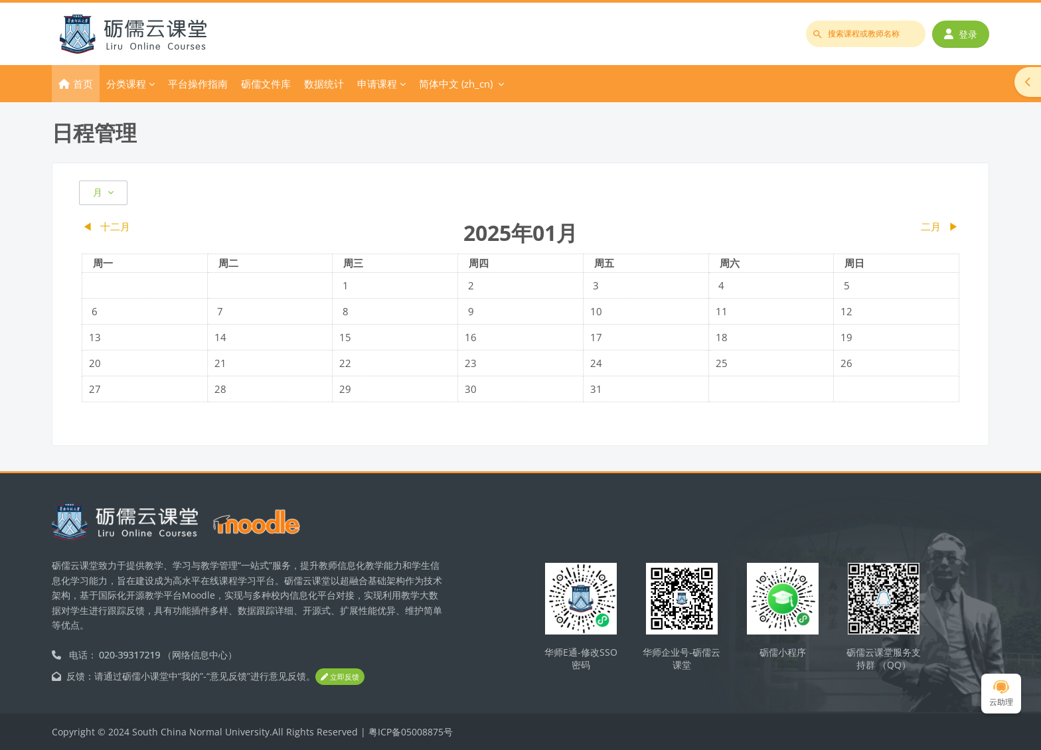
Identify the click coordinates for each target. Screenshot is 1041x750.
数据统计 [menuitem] (324, 83)
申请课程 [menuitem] (377, 83)
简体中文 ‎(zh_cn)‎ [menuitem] (456, 83)
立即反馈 (340, 677)
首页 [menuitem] (83, 83)
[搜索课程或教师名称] (865, 34)
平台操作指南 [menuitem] (198, 83)
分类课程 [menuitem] (126, 83)
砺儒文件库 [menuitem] (266, 83)
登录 (960, 34)
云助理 (1001, 694)
